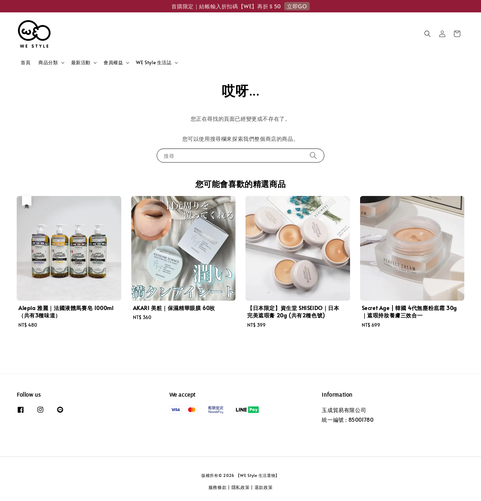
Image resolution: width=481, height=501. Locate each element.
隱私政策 (240, 487)
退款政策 (264, 487)
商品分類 (48, 63)
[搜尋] (313, 155)
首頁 (25, 62)
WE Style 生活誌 (153, 63)
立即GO (297, 6)
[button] (427, 33)
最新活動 (81, 63)
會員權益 (113, 63)
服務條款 (217, 487)
